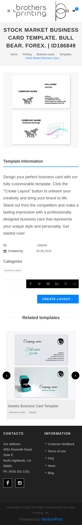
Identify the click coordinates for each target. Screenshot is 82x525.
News (52, 466)
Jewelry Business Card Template (33, 406)
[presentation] (6, 375)
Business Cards (13, 270)
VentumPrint (52, 519)
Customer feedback (61, 444)
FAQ (51, 458)
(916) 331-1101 (19, 471)
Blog (51, 473)
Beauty (32, 412)
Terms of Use (57, 451)
